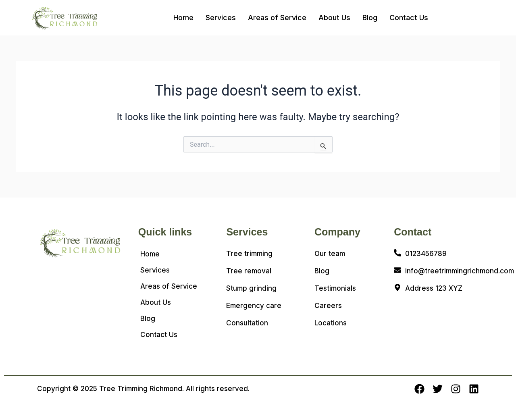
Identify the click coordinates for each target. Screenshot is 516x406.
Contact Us (408, 17)
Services (221, 17)
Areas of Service (277, 17)
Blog (369, 17)
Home (183, 17)
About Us (334, 17)
